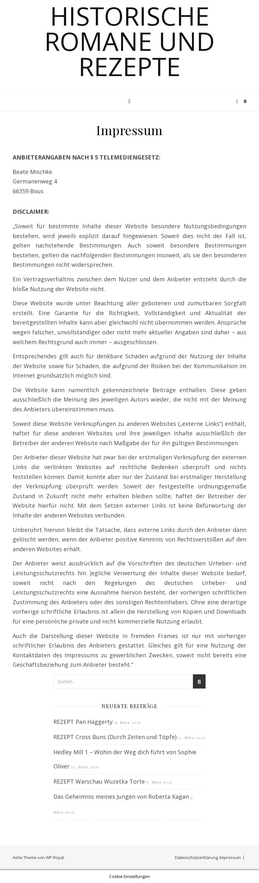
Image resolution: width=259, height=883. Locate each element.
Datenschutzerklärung (196, 857)
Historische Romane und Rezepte (129, 41)
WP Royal (55, 857)
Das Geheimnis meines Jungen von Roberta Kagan (121, 796)
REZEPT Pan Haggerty (83, 721)
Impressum (230, 857)
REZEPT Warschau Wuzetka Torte (99, 781)
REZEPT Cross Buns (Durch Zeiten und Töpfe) (114, 737)
